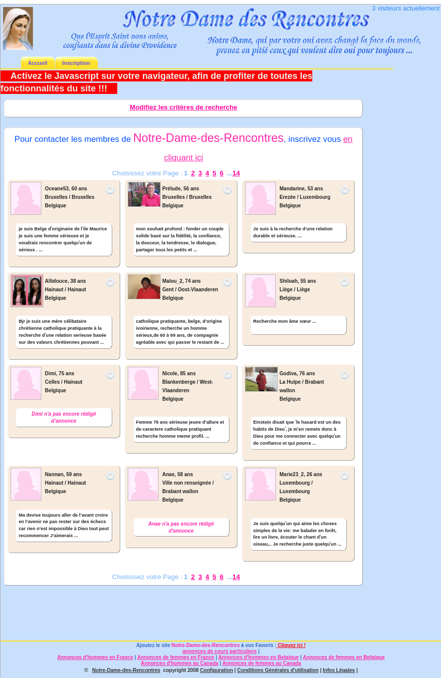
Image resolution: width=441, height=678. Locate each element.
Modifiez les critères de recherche (183, 107)
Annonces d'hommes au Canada (179, 663)
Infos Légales (339, 670)
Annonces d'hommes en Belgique (259, 657)
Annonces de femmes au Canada (261, 663)
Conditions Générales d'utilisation (277, 670)
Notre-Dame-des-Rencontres (206, 645)
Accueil (37, 63)
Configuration (216, 670)
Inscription (76, 63)
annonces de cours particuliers (220, 651)
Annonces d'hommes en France (95, 657)
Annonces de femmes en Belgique (344, 657)
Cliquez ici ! (291, 645)
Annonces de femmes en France (176, 657)
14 (236, 173)
